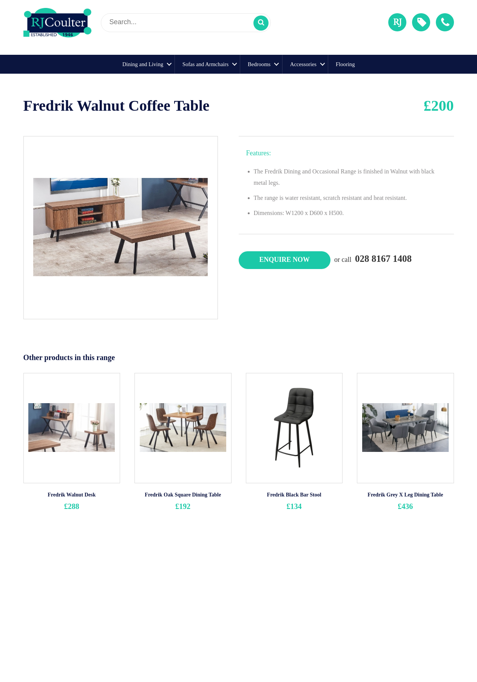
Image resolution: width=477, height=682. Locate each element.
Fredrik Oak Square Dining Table (183, 495)
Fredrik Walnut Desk (72, 495)
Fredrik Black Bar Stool (294, 495)
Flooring (345, 64)
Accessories (303, 64)
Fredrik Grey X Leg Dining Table (405, 495)
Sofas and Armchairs (205, 64)
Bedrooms (259, 64)
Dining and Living (142, 64)
